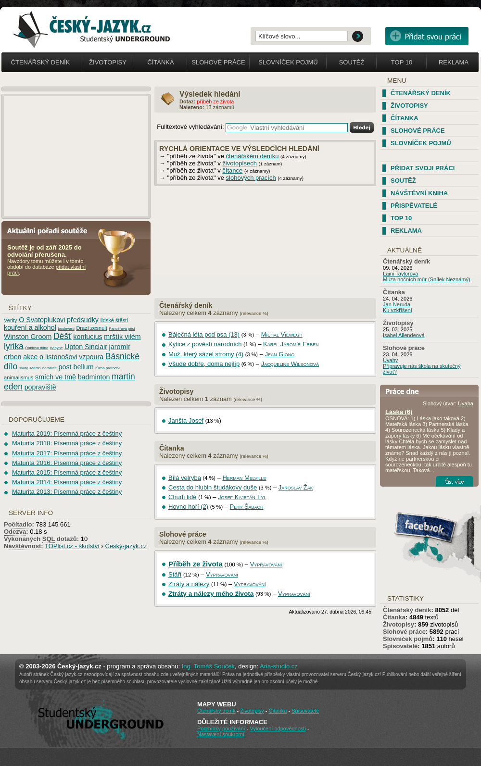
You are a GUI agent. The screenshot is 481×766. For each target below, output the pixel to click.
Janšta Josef (185, 420)
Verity (10, 320)
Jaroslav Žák (295, 487)
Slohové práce (218, 62)
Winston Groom (27, 336)
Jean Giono (280, 354)
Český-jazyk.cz (126, 546)
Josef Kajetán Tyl (242, 497)
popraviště (40, 387)
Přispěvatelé (414, 205)
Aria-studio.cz (279, 666)
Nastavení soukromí (220, 734)
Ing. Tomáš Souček (208, 666)
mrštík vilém (122, 336)
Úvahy (390, 360)
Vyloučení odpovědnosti (277, 728)
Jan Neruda (396, 304)
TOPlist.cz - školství (72, 546)
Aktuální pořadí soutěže (51, 230)
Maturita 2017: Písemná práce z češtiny (67, 453)
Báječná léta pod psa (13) (204, 334)
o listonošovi (58, 357)
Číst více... (454, 481)
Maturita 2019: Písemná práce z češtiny (67, 433)
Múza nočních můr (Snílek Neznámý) (426, 279)
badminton (94, 377)
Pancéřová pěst (122, 328)
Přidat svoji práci (423, 168)
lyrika (14, 346)
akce (30, 357)
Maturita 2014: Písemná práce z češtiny (67, 482)
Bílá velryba (184, 477)
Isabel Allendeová (404, 335)
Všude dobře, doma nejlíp (204, 363)
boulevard (66, 328)
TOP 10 (401, 218)
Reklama (453, 62)
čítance (232, 170)
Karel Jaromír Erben (291, 344)
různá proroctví (107, 368)
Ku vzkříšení (397, 310)
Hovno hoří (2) (188, 506)
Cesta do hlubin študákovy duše (212, 487)
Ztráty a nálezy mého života (210, 593)
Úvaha (465, 403)
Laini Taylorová (400, 273)
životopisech (239, 163)
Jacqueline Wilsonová (290, 363)
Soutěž (352, 62)
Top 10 (401, 62)
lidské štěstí (114, 320)
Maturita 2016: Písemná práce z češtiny (67, 462)
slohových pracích (251, 177)
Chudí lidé (182, 497)
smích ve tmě (55, 377)
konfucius (87, 336)
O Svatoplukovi (42, 320)
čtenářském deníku (252, 156)
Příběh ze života (195, 564)
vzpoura (91, 357)
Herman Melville (244, 477)
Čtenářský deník (185, 305)
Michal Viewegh (282, 334)
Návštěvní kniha (419, 193)
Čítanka (160, 62)
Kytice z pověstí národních (204, 344)
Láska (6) (398, 411)
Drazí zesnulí (91, 328)
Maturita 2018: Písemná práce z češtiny (67, 443)
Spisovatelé (400, 646)
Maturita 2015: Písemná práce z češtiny (67, 472)
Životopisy (108, 62)
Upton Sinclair (85, 347)
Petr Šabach (247, 506)
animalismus (18, 377)
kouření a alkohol (30, 327)
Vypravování (266, 564)
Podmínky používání (221, 728)
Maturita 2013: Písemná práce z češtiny (67, 491)
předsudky (83, 320)
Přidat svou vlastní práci (426, 36)
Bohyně (56, 348)
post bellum (76, 367)
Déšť (62, 336)
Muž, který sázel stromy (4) (205, 354)
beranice (49, 368)
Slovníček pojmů (288, 62)
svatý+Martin (29, 368)
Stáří (174, 574)
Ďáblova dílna (37, 348)
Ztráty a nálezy (188, 584)
